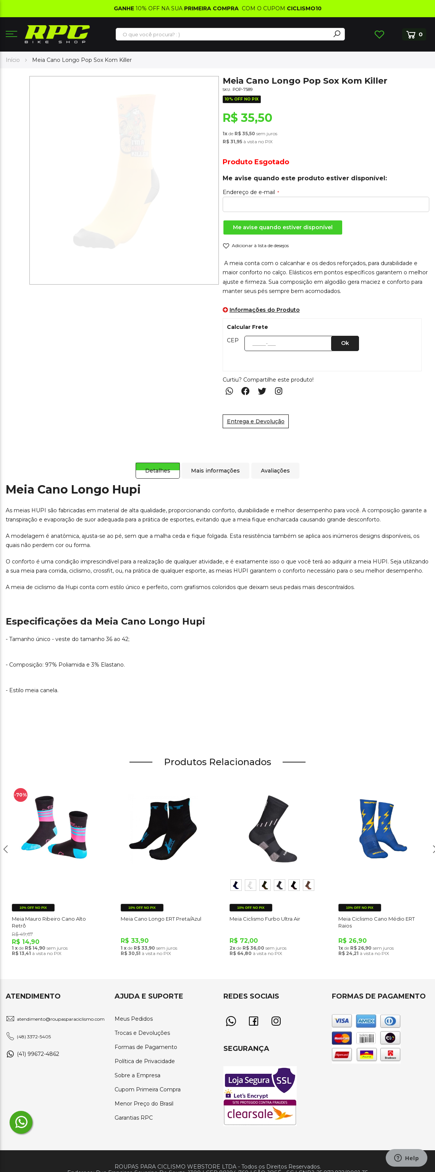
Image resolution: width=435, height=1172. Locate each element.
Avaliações (276, 463)
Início (13, 60)
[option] (236, 885)
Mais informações (214, 463)
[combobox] (223, 34)
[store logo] (57, 34)
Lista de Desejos (379, 34)
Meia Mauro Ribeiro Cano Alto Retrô (49, 922)
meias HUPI (30, 510)
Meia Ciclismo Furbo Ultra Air (265, 919)
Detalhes (154, 463)
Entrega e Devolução (256, 421)
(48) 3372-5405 (34, 1036)
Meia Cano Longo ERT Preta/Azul (161, 919)
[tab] (155, 463)
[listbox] (272, 886)
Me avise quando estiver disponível (283, 227)
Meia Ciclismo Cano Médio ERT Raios (376, 922)
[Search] (337, 34)
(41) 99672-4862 (38, 1054)
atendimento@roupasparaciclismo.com (61, 1019)
